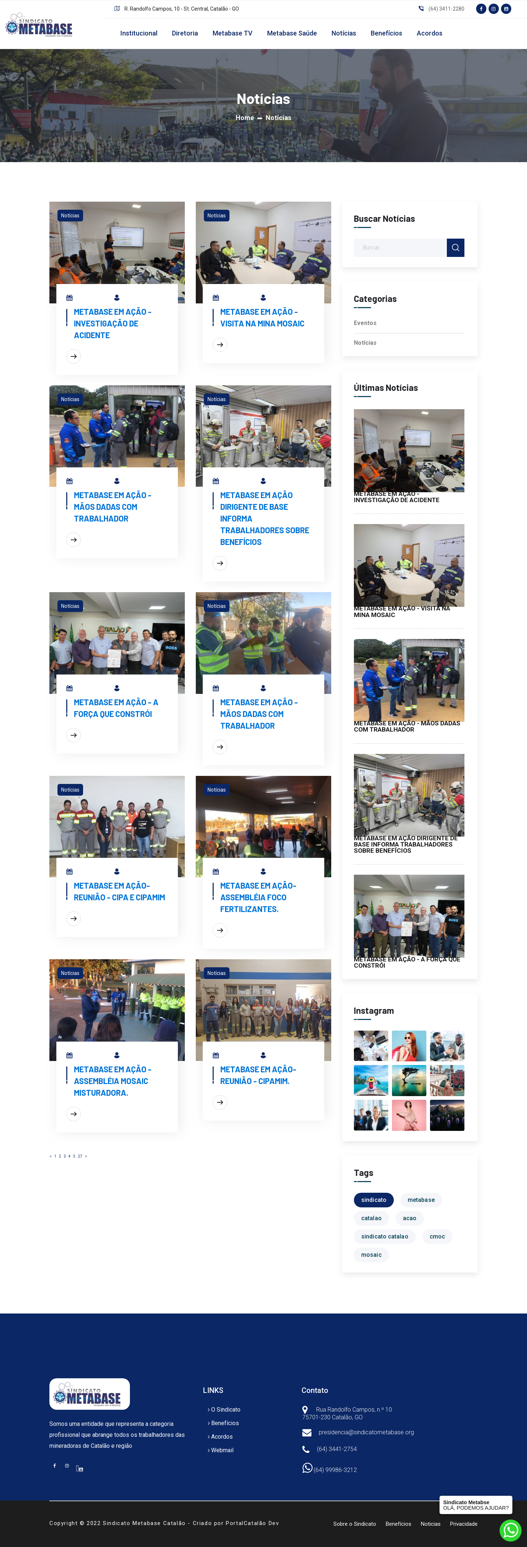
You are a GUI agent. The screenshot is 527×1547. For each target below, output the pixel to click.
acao (409, 1218)
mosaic (371, 1254)
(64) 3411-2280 (446, 9)
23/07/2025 (236, 689)
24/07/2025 (90, 689)
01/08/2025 (90, 299)
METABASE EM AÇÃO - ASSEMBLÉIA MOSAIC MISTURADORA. (113, 1080)
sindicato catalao (384, 1236)
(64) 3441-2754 (337, 1449)
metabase (421, 1199)
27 (80, 1156)
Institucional (138, 33)
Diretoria (185, 33)
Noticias (431, 1524)
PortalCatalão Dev (252, 1523)
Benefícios (386, 33)
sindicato (373, 1199)
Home (245, 118)
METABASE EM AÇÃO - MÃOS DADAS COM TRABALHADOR (113, 506)
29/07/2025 (90, 482)
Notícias (344, 33)
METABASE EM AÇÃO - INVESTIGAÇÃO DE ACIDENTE (113, 323)
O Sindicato (225, 1409)
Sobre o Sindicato (354, 1524)
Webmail (222, 1450)
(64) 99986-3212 (329, 1469)
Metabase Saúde (292, 33)
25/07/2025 (236, 482)
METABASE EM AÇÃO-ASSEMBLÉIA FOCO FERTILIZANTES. (258, 897)
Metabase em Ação (145, 299)
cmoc (437, 1236)
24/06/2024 (90, 1056)
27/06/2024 (90, 873)
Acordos (429, 33)
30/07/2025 (236, 299)
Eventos (365, 323)
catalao (371, 1218)
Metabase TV (233, 33)
